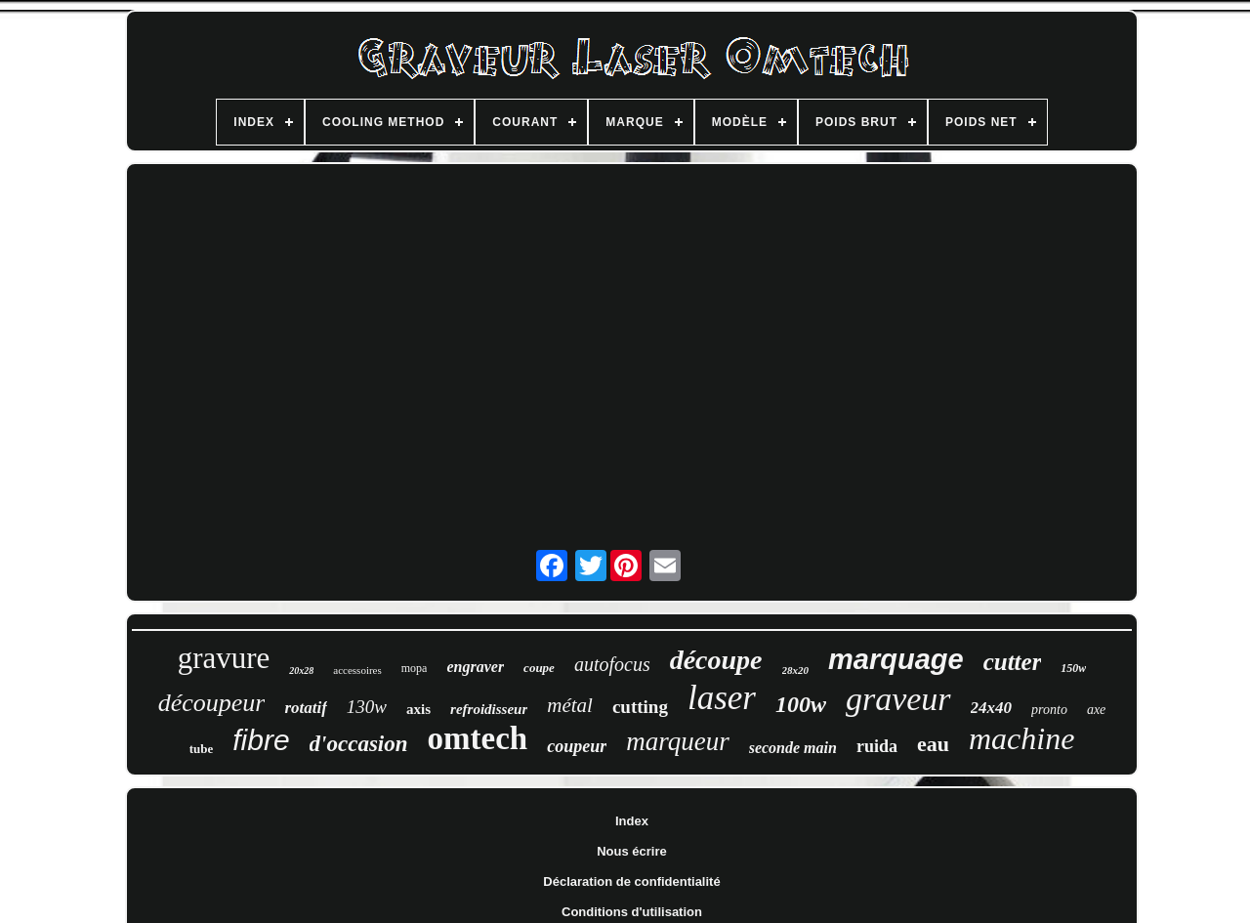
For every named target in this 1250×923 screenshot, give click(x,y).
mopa (414, 668)
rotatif (305, 707)
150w (1073, 668)
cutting (640, 706)
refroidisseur (488, 709)
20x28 (301, 670)
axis (418, 709)
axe (1096, 709)
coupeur (576, 746)
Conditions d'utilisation (632, 911)
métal (570, 705)
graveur (898, 699)
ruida (876, 746)
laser (722, 698)
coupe (539, 667)
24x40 (992, 707)
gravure (224, 658)
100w (800, 704)
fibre (260, 740)
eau (933, 744)
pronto (1049, 709)
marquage (896, 659)
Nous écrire (632, 851)
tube (201, 748)
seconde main (793, 747)
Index (631, 821)
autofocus (612, 664)
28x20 (796, 670)
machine (1021, 738)
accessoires (357, 670)
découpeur (212, 703)
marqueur (677, 741)
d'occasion (359, 744)
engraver (475, 666)
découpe (716, 660)
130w (367, 706)
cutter (1012, 662)
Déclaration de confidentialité (631, 881)
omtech (478, 738)
